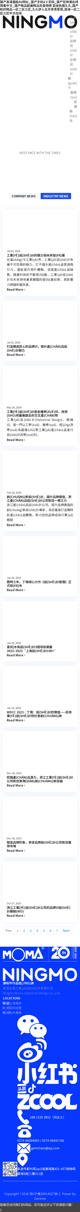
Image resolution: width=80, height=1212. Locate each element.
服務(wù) (73, 94)
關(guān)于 (72, 83)
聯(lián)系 (73, 116)
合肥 (18, 1007)
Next (66, 930)
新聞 (75, 104)
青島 (18, 1012)
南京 (18, 1003)
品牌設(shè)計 (73, 47)
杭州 (12, 1012)
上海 (12, 1003)
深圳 (12, 1007)
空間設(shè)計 (73, 66)
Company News (24, 196)
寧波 (6, 1003)
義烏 (6, 1012)
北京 (6, 1007)
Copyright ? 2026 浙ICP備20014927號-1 (32, 1193)
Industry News (55, 196)
